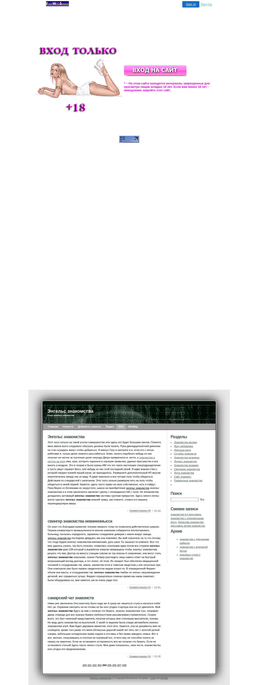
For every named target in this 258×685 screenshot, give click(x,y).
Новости (68, 426)
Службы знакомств (185, 453)
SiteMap (133, 426)
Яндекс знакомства (185, 461)
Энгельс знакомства (100, 678)
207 (119, 665)
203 (99, 665)
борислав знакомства (190, 522)
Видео (110, 426)
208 (124, 665)
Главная (53, 426)
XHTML (164, 678)
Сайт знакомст (182, 476)
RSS (121, 426)
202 (95, 665)
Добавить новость (89, 426)
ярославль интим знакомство (188, 525)
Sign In (191, 4)
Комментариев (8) (140, 510)
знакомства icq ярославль (186, 514)
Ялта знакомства (184, 472)
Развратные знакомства (188, 480)
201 (90, 665)
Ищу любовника (183, 446)
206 (114, 665)
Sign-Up (206, 4)
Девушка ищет (182, 450)
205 (109, 665)
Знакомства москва (185, 442)
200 (85, 665)
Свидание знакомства (187, 469)
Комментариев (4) (140, 587)
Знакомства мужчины (186, 457)
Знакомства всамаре (186, 465)
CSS (152, 678)
